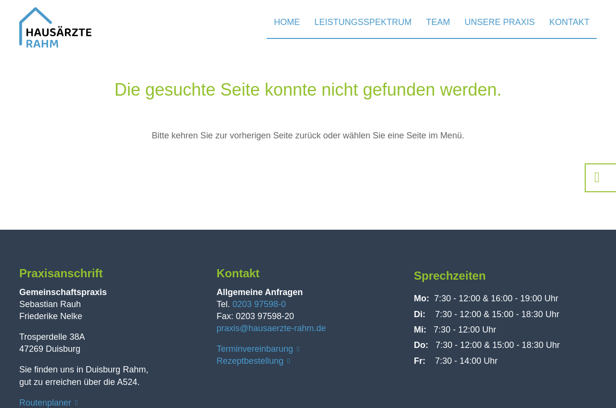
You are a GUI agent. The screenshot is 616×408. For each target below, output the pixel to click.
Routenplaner (45, 403)
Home (287, 22)
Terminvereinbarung (255, 349)
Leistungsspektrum (362, 22)
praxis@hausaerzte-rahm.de (271, 328)
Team (438, 22)
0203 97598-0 (259, 304)
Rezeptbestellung (250, 361)
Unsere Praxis (499, 22)
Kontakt (569, 22)
